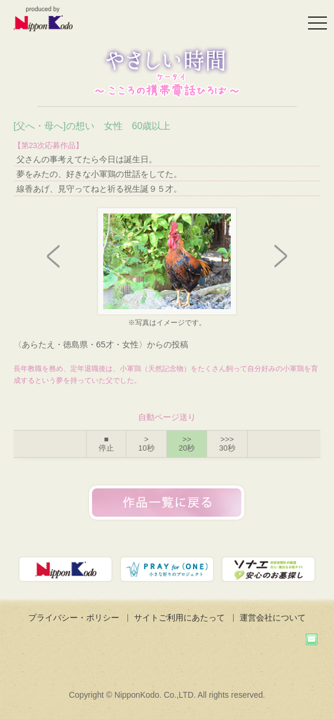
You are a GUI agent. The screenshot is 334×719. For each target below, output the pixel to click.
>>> (227, 444)
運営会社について (273, 617)
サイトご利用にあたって (179, 617)
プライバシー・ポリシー (73, 617)
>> (187, 444)
